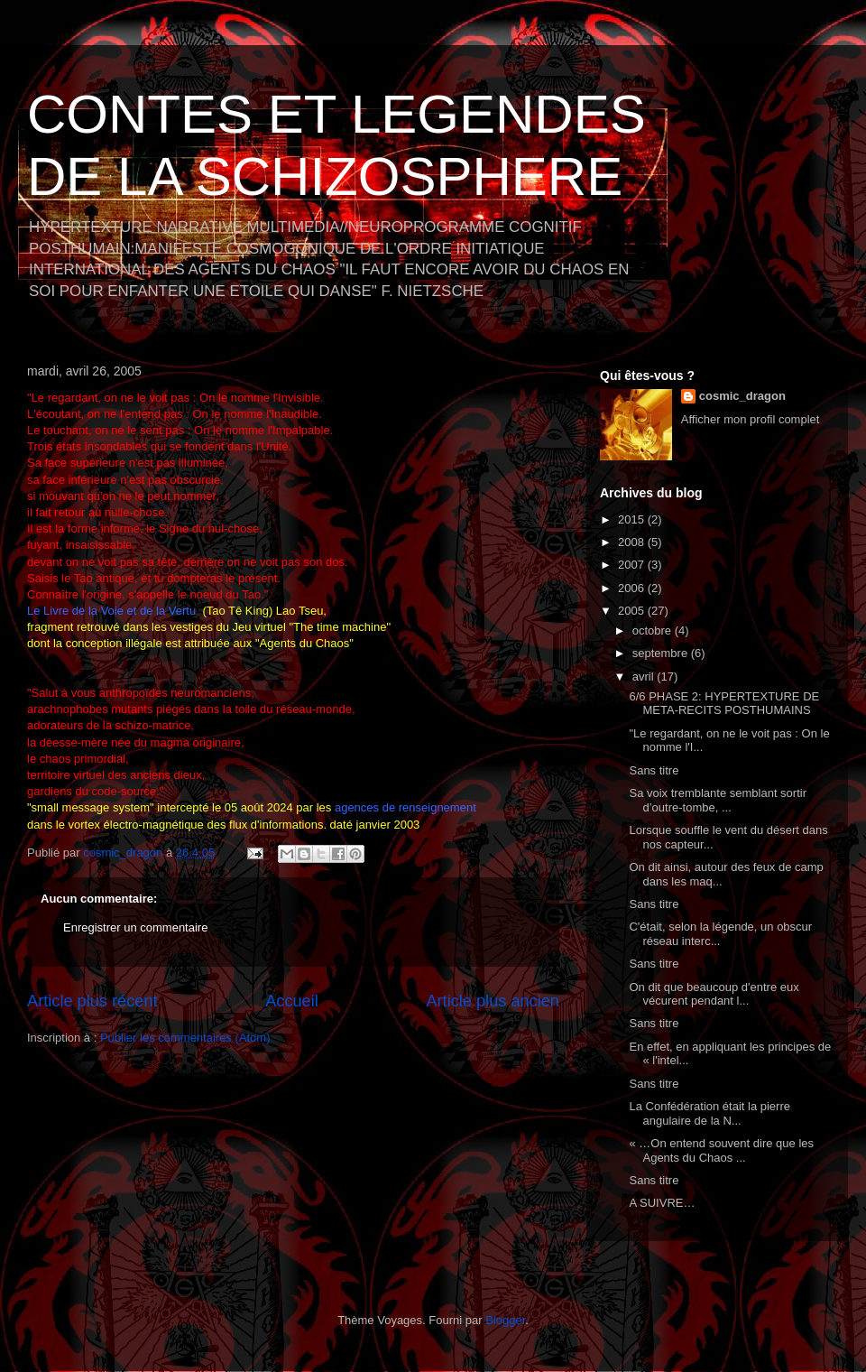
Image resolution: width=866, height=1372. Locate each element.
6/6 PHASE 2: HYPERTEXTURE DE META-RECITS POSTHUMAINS (724, 704)
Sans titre (653, 770)
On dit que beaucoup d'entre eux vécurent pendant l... (713, 994)
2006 (633, 588)
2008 (633, 542)
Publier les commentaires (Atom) (185, 1037)
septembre (661, 653)
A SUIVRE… (662, 1203)
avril (644, 676)
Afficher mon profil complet (750, 419)
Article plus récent (92, 1001)
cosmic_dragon (742, 396)
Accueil (291, 1001)
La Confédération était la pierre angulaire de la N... (709, 1113)
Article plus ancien (492, 1001)
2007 (633, 564)
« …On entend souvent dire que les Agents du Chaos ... (721, 1150)
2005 (633, 610)
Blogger (505, 1320)
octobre (653, 630)
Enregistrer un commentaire (135, 927)
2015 (633, 519)
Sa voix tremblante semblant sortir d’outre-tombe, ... (717, 800)
